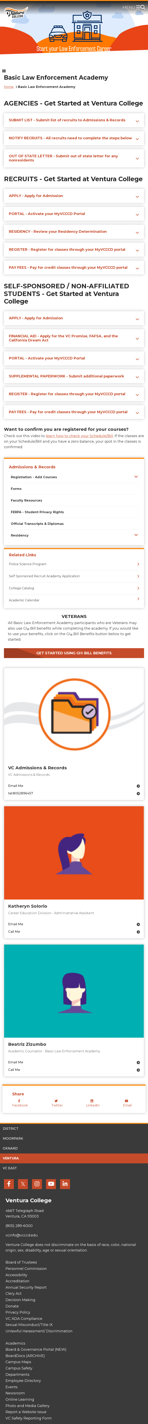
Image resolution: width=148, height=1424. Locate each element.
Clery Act (14, 1293)
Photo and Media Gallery (28, 1406)
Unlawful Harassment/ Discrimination (39, 1331)
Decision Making (20, 1300)
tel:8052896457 (20, 793)
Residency (20, 535)
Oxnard (10, 1148)
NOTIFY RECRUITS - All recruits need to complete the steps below (70, 138)
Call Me (14, 932)
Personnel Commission (26, 1269)
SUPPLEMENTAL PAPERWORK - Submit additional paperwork (66, 376)
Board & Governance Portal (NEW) (36, 1349)
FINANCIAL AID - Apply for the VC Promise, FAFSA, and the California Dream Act (63, 338)
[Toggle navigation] (139, 8)
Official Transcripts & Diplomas (37, 524)
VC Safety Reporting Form (29, 1418)
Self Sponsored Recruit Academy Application (44, 576)
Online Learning (20, 1399)
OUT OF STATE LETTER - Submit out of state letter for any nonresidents (63, 158)
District (10, 1129)
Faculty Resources (26, 500)
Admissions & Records (32, 467)
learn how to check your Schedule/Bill (79, 436)
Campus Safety (19, 1368)
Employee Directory (23, 1381)
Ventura (11, 1158)
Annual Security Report (26, 1287)
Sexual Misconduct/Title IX (29, 1325)
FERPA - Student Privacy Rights (37, 512)
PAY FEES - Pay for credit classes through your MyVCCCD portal (68, 267)
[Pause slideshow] (4, 72)
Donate (12, 1306)
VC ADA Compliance (24, 1318)
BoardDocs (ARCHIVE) (25, 1356)
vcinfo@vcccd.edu (22, 1235)
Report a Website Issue (26, 1412)
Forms (16, 489)
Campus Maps (18, 1362)
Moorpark (13, 1138)
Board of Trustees (21, 1262)
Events (12, 1387)
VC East (10, 1168)
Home (9, 87)
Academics (15, 1343)
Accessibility (16, 1275)
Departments (17, 1374)
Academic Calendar (24, 600)
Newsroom (15, 1393)
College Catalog (21, 588)
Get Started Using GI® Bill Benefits (74, 653)
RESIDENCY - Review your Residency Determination (58, 231)
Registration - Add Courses (34, 477)
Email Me (15, 786)
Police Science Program (27, 564)
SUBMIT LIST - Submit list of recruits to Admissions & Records (67, 120)
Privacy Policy (18, 1312)
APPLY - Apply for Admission (36, 196)
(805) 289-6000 (19, 1226)
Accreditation (17, 1281)
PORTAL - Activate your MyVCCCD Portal (47, 214)
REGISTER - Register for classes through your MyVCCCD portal (67, 249)
